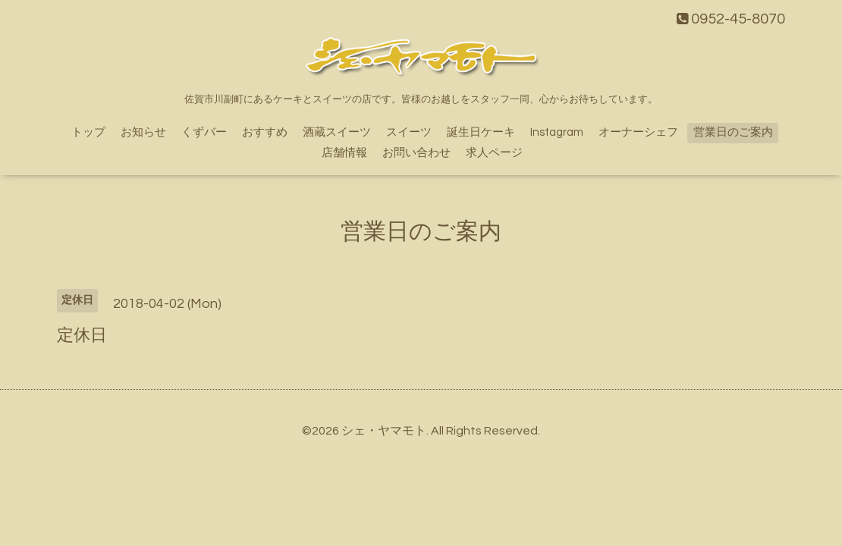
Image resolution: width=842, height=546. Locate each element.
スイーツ (409, 132)
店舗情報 (344, 152)
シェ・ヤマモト (383, 431)
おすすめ (264, 132)
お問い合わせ (416, 152)
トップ (88, 132)
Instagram (556, 132)
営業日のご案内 (733, 132)
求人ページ (494, 152)
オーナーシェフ (638, 132)
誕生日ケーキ (481, 132)
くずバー (204, 132)
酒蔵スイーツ (337, 132)
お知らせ (143, 132)
